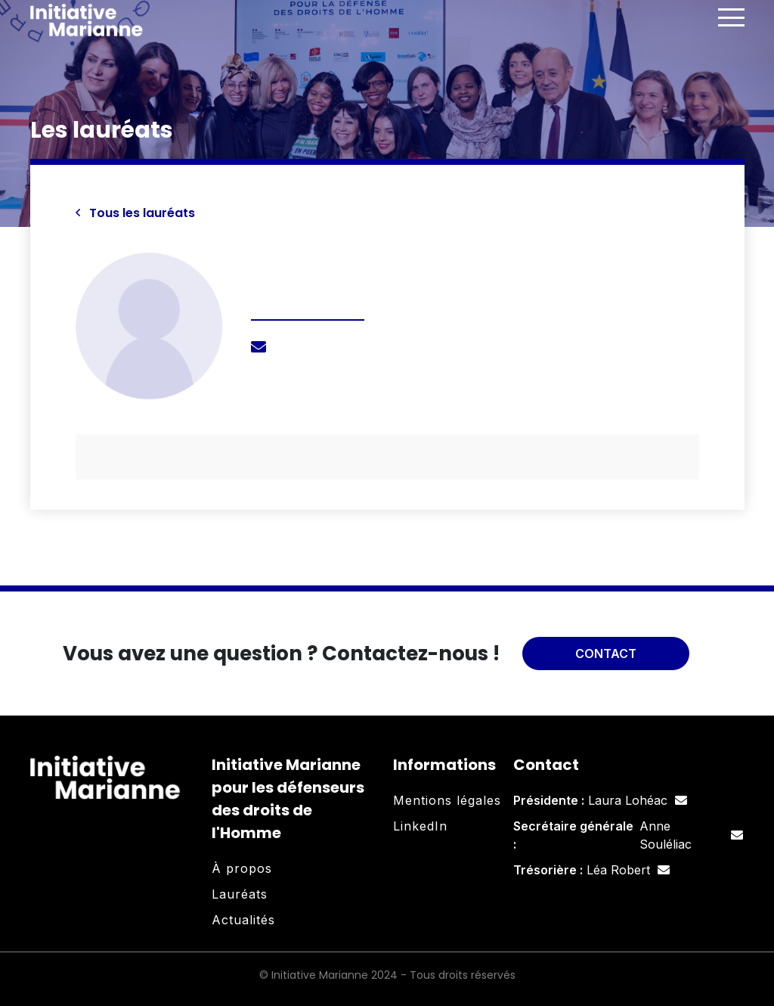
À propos (242, 868)
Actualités (243, 919)
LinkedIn (420, 826)
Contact (605, 653)
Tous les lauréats (135, 213)
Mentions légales (447, 800)
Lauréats (240, 894)
